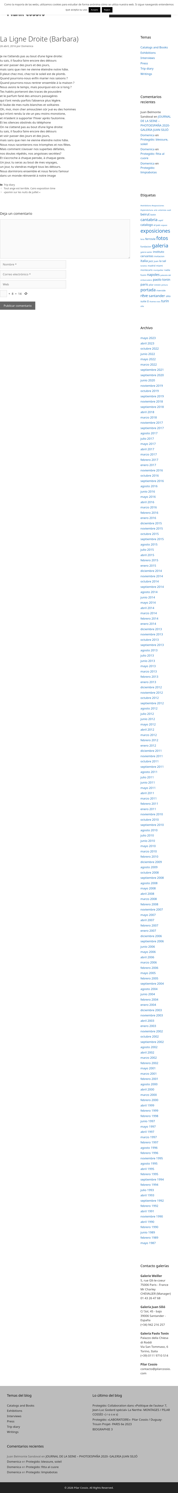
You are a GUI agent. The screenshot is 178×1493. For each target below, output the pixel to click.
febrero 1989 (149, 1238)
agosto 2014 (148, 592)
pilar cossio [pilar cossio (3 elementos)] (155, 284)
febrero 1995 (149, 1174)
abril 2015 (147, 555)
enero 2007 (148, 931)
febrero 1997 (149, 1142)
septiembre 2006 (152, 941)
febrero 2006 (149, 968)
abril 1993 (147, 1195)
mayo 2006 (148, 952)
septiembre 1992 (152, 1201)
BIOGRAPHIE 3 (102, 1429)
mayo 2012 (148, 724)
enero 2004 (148, 1005)
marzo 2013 (148, 671)
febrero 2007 (149, 925)
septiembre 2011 (152, 767)
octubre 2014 (149, 581)
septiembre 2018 (152, 407)
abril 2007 (147, 920)
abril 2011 (147, 793)
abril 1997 (147, 1132)
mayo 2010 (148, 846)
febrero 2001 (149, 1079)
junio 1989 (147, 1232)
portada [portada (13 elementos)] (148, 290)
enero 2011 (148, 809)
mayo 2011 (148, 788)
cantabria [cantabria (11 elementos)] (148, 219)
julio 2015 (147, 550)
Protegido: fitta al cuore (42, 1467)
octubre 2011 (149, 761)
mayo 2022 (148, 359)
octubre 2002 (149, 1036)
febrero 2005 (149, 978)
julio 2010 (147, 835)
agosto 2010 (148, 830)
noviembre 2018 (151, 401)
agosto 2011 (148, 772)
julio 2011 (147, 777)
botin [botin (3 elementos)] (153, 214)
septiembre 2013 (152, 645)
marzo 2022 (148, 364)
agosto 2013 (148, 650)
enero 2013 (148, 682)
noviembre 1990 (151, 1216)
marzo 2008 (148, 899)
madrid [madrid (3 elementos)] (151, 265)
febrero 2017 (149, 460)
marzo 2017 (148, 454)
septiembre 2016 (152, 481)
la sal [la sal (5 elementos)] (162, 261)
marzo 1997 (148, 1137)
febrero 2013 (149, 677)
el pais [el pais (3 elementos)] (157, 225)
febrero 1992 (149, 1206)
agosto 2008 (148, 883)
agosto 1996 (148, 1148)
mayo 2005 (148, 973)
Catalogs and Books (154, 47)
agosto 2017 (148, 433)
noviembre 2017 (151, 423)
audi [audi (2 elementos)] (169, 210)
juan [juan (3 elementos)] (156, 261)
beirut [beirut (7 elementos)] (145, 214)
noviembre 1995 (151, 1158)
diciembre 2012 (151, 687)
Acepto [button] (94, 9)
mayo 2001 (148, 1068)
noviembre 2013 (151, 634)
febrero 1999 (149, 1111)
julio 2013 (147, 655)
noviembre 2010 (151, 814)
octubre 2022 (149, 348)
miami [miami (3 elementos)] (159, 265)
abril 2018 (147, 412)
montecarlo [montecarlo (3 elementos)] (146, 270)
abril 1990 (147, 1222)
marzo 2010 (148, 851)
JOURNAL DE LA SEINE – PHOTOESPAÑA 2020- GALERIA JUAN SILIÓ (91, 1456)
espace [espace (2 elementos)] (164, 225)
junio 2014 (147, 597)
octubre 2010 (149, 820)
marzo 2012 (148, 735)
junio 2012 (147, 719)
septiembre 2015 (152, 539)
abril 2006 (147, 957)
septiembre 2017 (152, 428)
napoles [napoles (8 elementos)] (153, 274)
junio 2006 (147, 947)
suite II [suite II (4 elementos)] (144, 301)
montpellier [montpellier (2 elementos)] (158, 270)
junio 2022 (147, 354)
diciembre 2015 (151, 523)
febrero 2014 (149, 618)
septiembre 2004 (152, 984)
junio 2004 (147, 994)
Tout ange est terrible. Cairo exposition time (29, 188)
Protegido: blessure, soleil (44, 1462)
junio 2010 (147, 841)
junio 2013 (147, 661)
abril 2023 (147, 343)
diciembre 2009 (151, 862)
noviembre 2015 (151, 528)
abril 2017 (147, 449)
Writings (146, 74)
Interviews (147, 58)
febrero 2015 (149, 560)
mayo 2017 (148, 444)
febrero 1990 (149, 1227)
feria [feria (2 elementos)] (142, 239)
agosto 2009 (148, 867)
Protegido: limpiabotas (42, 1472)
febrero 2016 (149, 513)
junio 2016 (147, 491)
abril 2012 (147, 729)
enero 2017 (148, 465)
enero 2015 (148, 566)
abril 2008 (147, 894)
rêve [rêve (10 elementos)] (144, 295)
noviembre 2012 (151, 693)
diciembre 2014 (151, 571)
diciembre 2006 (151, 936)
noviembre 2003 (151, 1015)
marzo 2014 (148, 613)
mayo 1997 (148, 1126)
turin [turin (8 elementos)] (165, 301)
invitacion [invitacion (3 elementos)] (159, 256)
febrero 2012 (149, 740)
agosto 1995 (148, 1163)
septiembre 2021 (152, 370)
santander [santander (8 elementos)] (157, 295)
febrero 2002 (149, 1063)
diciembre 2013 (151, 629)
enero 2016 (148, 518)
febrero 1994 (149, 1185)
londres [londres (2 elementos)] (143, 266)
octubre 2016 (149, 475)
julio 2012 (147, 714)
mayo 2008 (148, 888)
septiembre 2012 (152, 703)
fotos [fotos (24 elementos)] (162, 238)
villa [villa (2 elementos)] (142, 306)
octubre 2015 (149, 534)
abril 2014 (147, 608)
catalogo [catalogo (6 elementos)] (146, 225)
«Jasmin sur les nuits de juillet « (22, 192)
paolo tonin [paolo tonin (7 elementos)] (161, 279)
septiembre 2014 (152, 587)
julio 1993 (147, 1190)
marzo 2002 (148, 1058)
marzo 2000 (148, 1095)
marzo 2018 (148, 417)
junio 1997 (147, 1121)
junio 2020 (147, 380)
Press (144, 63)
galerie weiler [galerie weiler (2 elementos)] (146, 252)
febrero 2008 (149, 904)
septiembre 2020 (152, 375)
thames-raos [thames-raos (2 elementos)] (154, 301)
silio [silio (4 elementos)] (168, 296)
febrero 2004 (149, 999)
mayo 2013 (148, 666)
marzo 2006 (148, 962)
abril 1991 (147, 1211)
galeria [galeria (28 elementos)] (160, 245)
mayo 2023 (148, 338)
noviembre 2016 (151, 470)
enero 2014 (148, 624)
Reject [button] (107, 9)
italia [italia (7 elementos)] (144, 261)
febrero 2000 (149, 1100)
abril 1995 (147, 1169)
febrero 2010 (149, 856)
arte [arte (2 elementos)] (155, 210)
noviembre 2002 (151, 1031)
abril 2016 (147, 502)
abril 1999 (147, 1105)
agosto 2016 (148, 486)
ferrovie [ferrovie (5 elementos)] (150, 239)
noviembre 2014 (151, 576)
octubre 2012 (149, 698)
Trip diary (9, 184)
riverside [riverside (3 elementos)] (161, 290)
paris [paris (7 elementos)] (144, 284)
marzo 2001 (148, 1074)
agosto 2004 (148, 989)
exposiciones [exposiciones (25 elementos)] (155, 230)
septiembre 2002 (152, 1042)
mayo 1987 (148, 1243)
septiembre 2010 (152, 825)
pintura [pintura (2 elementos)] (164, 285)
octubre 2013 (149, 640)
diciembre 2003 (151, 1010)
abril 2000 (147, 1089)
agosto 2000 (148, 1084)
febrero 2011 (149, 804)
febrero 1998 (149, 1116)
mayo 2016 (148, 497)
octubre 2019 (149, 391)
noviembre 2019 (151, 386)
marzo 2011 (148, 798)
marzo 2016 (148, 507)
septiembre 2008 (152, 878)
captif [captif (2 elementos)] (160, 220)
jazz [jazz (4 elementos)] (151, 261)
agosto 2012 (148, 708)
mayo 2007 (148, 915)
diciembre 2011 (151, 751)
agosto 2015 (148, 544)
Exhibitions (148, 53)
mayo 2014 (148, 602)
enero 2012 (148, 745)
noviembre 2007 (151, 909)
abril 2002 (147, 1052)
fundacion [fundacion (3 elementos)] (145, 246)
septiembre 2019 (152, 396)
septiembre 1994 (152, 1179)
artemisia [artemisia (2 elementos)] (162, 210)
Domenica (147, 135)
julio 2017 (147, 439)
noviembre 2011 (151, 756)
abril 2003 (147, 1021)
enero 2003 (148, 1026)
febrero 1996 (149, 1153)
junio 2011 (147, 782)
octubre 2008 (149, 872)
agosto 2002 (148, 1047)
